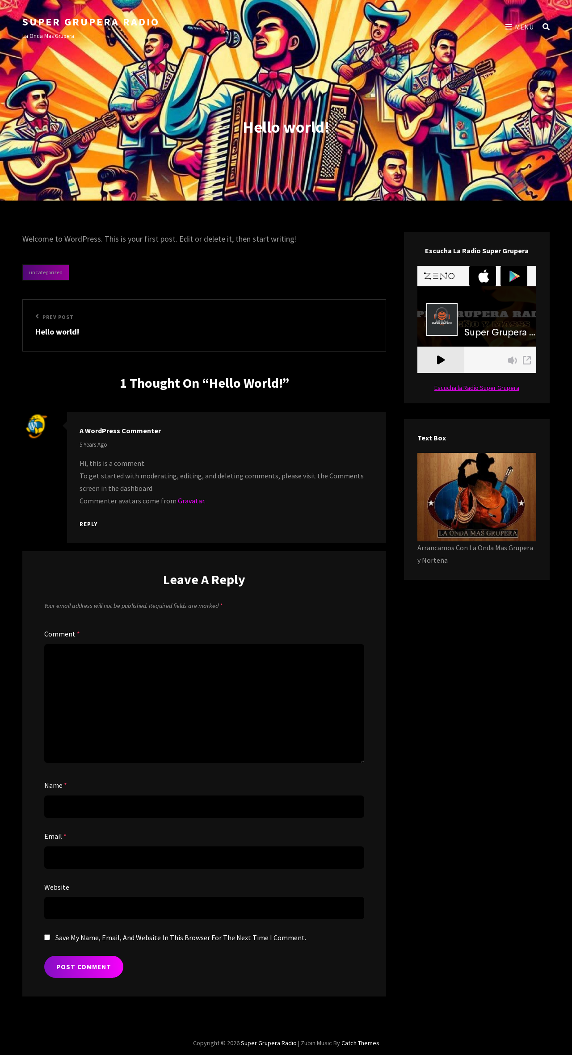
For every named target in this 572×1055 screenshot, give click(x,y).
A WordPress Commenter (120, 430)
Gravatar (191, 500)
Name (55, 785)
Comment (62, 633)
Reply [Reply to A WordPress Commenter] (88, 524)
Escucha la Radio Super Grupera (476, 387)
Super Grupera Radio (91, 22)
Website (56, 887)
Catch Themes (360, 1043)
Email (55, 836)
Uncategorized (46, 272)
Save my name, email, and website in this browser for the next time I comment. (180, 937)
